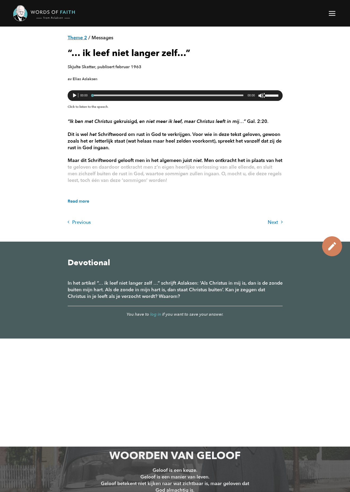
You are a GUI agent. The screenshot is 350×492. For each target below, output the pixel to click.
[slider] (167, 95)
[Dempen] (261, 95)
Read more (78, 201)
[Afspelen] (75, 95)
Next (275, 222)
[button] (332, 13)
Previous (79, 222)
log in (155, 314)
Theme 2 (77, 38)
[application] (175, 95)
